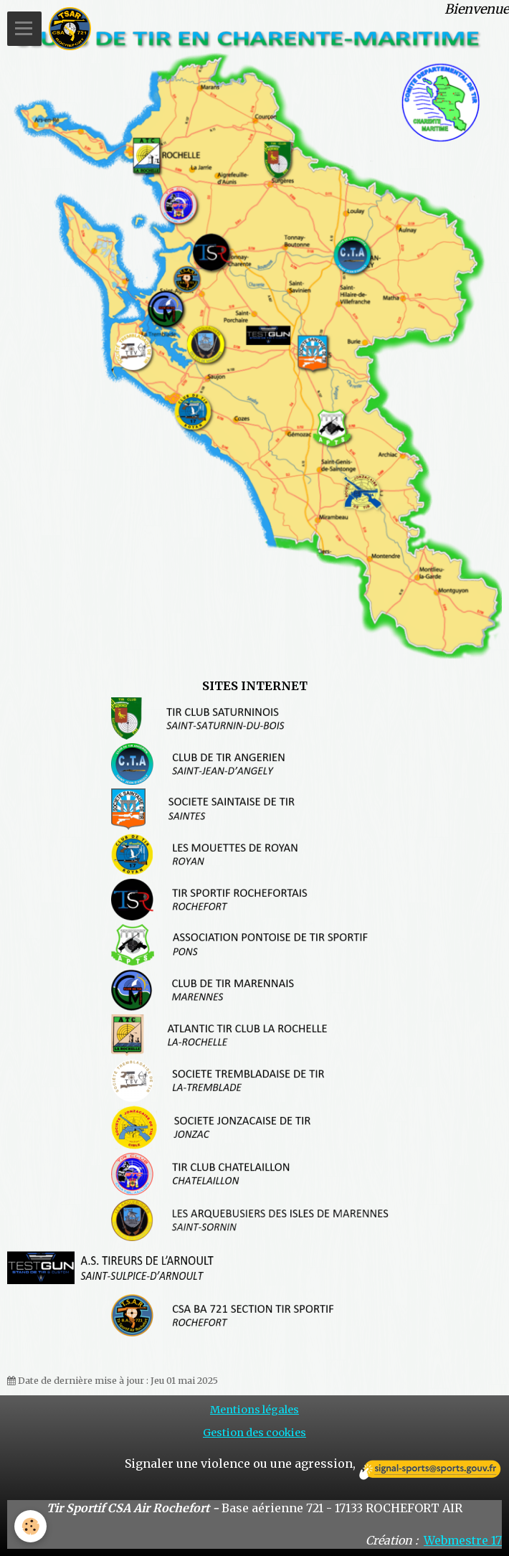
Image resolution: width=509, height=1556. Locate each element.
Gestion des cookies (254, 1432)
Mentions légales (254, 1409)
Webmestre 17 (463, 1540)
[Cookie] (30, 1526)
